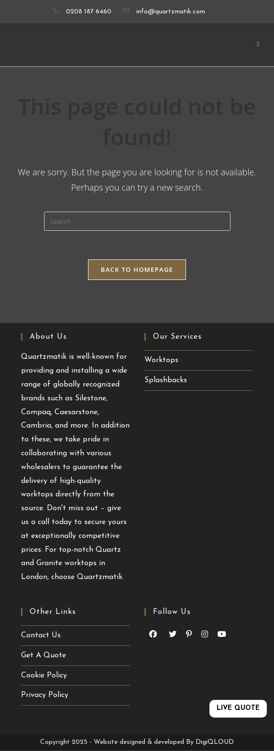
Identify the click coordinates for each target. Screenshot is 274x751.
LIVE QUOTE (238, 708)
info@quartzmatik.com (170, 11)
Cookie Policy (44, 675)
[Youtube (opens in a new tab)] (172, 635)
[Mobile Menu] (258, 44)
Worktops (161, 360)
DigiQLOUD (215, 742)
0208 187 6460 (88, 11)
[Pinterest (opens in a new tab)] (189, 635)
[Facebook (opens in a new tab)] (153, 635)
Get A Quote (43, 655)
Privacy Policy (44, 695)
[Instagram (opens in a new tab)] (205, 635)
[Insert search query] (137, 221)
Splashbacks (165, 380)
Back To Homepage (137, 269)
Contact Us (41, 635)
